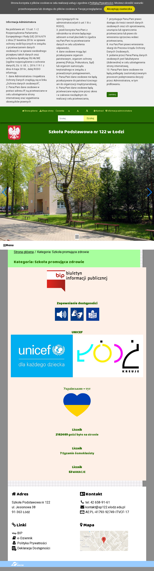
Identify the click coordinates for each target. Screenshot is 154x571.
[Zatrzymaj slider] (77, 237)
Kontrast (99, 111)
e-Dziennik (22, 538)
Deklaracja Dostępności (31, 548)
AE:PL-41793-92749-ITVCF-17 (104, 512)
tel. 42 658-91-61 (95, 502)
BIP (17, 533)
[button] (4, 192)
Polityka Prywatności (29, 543)
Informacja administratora (119, 111)
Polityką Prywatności (101, 2)
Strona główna (29, 111)
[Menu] (77, 245)
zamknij (112, 94)
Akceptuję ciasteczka (119, 8)
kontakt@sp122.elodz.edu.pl (102, 507)
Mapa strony (47, 111)
